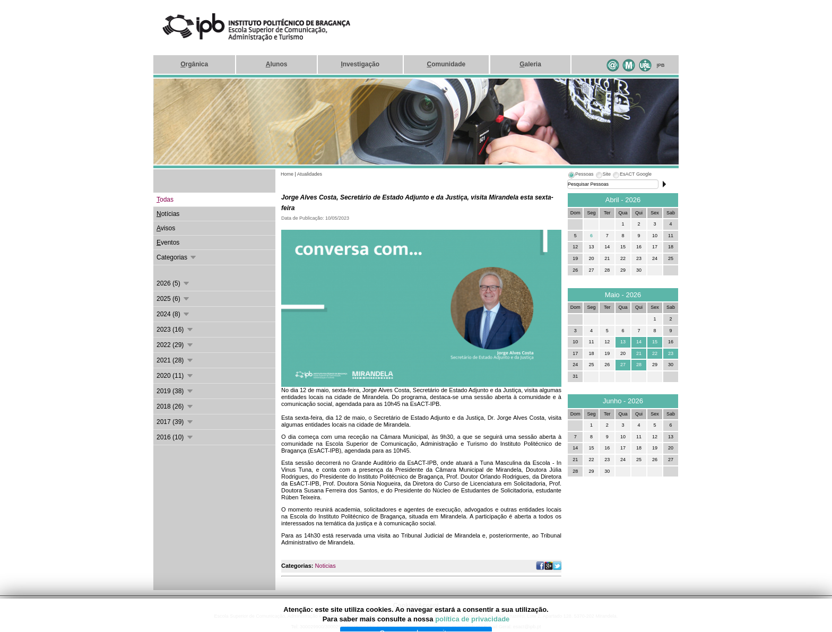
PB (661, 65)
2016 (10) (175, 437)
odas (165, 199)
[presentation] (580, 175)
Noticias (325, 565)
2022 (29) (175, 345)
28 (639, 364)
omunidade (446, 64)
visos (166, 228)
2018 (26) (175, 406)
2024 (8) (173, 314)
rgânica (194, 64)
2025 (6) (173, 299)
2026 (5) (173, 283)
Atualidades (309, 174)
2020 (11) (175, 375)
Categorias (177, 257)
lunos (277, 64)
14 (639, 341)
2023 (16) (175, 329)
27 (623, 364)
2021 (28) (175, 360)
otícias (168, 214)
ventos (168, 242)
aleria (530, 64)
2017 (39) (175, 422)
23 (670, 353)
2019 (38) (175, 391)
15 (654, 341)
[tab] (580, 175)
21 (639, 353)
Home (287, 174)
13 (623, 341)
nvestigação (360, 64)
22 (654, 353)
